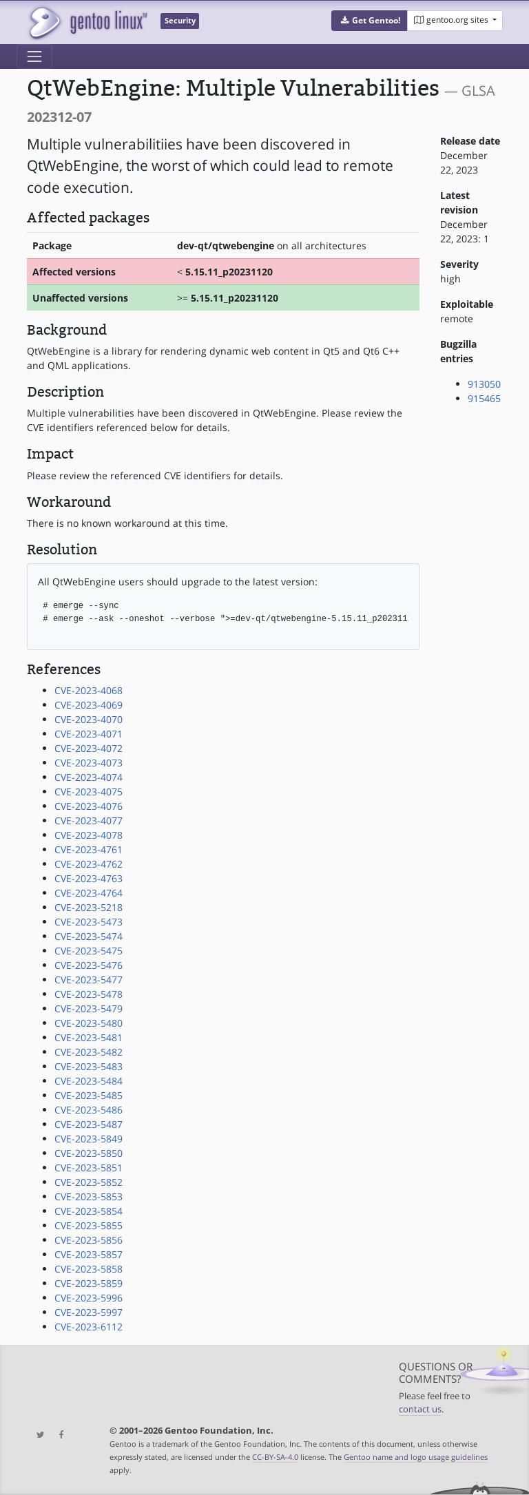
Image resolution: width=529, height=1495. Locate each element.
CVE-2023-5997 (88, 1312)
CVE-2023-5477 (88, 979)
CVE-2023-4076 (88, 806)
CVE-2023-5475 (88, 950)
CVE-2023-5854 (88, 1210)
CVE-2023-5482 (88, 1051)
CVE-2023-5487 (88, 1124)
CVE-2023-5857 (88, 1254)
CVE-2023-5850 (88, 1153)
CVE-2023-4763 (88, 878)
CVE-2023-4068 (88, 690)
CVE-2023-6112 (88, 1326)
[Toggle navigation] (34, 56)
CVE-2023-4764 (88, 892)
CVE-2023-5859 (88, 1283)
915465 (484, 398)
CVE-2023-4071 (88, 733)
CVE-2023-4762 (88, 863)
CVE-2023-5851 (88, 1167)
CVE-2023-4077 (88, 820)
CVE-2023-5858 (88, 1268)
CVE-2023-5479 (88, 1008)
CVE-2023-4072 (88, 748)
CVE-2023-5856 (88, 1239)
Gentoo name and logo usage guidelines (416, 1457)
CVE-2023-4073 (88, 762)
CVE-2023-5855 (88, 1225)
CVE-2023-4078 (88, 834)
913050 (484, 383)
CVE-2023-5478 (88, 994)
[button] (369, 20)
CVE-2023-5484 (88, 1080)
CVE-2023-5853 (88, 1196)
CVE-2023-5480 (88, 1022)
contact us (420, 1409)
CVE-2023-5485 (88, 1095)
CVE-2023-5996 (88, 1297)
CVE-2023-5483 (88, 1066)
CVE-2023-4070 (88, 719)
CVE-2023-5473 (88, 921)
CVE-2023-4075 (88, 791)
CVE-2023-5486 (88, 1109)
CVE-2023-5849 (88, 1138)
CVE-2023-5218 (88, 907)
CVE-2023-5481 (88, 1037)
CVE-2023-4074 (88, 777)
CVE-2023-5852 (88, 1182)
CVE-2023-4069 (88, 704)
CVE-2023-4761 (88, 849)
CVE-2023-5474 (88, 936)
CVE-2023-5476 (88, 965)
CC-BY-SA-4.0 (275, 1457)
